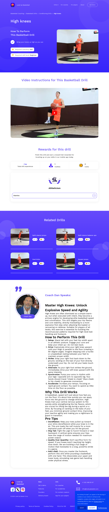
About (82, 5)
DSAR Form (74, 506)
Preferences (102, 508)
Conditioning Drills (45, 13)
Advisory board (43, 495)
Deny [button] (82, 508)
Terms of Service (34, 506)
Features (41, 489)
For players (74, 5)
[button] (55, 5)
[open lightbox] (54, 113)
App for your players (62, 495)
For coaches (64, 5)
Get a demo (42, 485)
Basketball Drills (31, 13)
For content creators (62, 492)
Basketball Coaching (17, 13)
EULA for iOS (61, 506)
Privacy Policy (98, 501)
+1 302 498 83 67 (88, 482)
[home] (20, 5)
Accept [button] (92, 508)
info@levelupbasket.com (90, 489)
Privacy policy (20, 506)
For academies (60, 489)
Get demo (92, 5)
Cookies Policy (48, 506)
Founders (41, 492)
